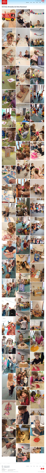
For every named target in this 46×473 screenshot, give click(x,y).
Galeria (37, 2)
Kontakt (43, 2)
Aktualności (27, 2)
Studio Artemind (42, 471)
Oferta (34, 2)
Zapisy (40, 2)
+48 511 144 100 (6, 466)
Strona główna (3, 5)
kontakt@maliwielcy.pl (6, 467)
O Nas (31, 2)
